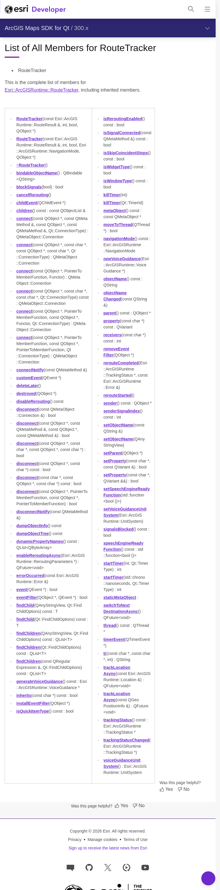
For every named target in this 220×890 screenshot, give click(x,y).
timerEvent (113, 639)
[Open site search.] (191, 9)
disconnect (27, 409)
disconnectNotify (33, 511)
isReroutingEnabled (122, 118)
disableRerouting (33, 401)
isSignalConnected (121, 132)
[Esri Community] (70, 867)
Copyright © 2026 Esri (90, 831)
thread (109, 625)
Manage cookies (102, 839)
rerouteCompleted (121, 363)
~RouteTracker (30, 165)
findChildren (28, 633)
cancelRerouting (32, 195)
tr (104, 653)
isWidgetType (116, 167)
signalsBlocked (118, 529)
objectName (115, 279)
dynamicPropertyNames (39, 541)
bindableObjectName (36, 173)
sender (110, 403)
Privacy (75, 839)
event (21, 589)
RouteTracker (29, 118)
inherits (23, 695)
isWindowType (117, 181)
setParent (112, 453)
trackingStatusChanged (126, 740)
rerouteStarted (117, 395)
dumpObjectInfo (32, 525)
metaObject (114, 210)
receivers (112, 335)
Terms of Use (136, 839)
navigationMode (119, 238)
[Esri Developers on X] (108, 867)
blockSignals (28, 187)
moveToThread (117, 224)
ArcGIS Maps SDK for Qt (37, 28)
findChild (25, 605)
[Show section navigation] (207, 28)
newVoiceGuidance (122, 258)
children (24, 210)
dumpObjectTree (32, 533)
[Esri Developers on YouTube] (145, 867)
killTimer (111, 195)
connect (24, 218)
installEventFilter (32, 703)
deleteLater (27, 385)
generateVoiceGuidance (39, 681)
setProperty (114, 461)
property (111, 321)
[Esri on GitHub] (89, 867)
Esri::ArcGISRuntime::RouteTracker (41, 90)
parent (109, 313)
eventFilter (26, 597)
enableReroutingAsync (38, 555)
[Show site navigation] (207, 9)
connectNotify (30, 370)
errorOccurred (30, 575)
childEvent (26, 202)
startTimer (113, 563)
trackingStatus (117, 720)
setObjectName (118, 425)
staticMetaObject (119, 597)
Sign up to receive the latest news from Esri (107, 848)
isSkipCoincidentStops (125, 153)
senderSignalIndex (121, 411)
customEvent (29, 377)
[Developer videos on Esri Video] (126, 867)
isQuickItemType (32, 711)
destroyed (26, 393)
